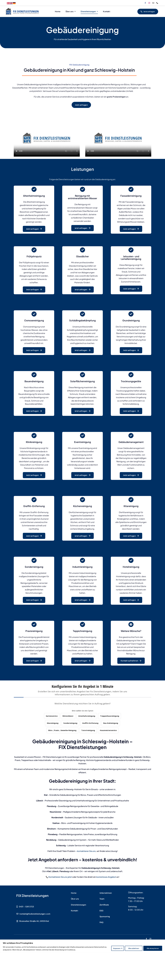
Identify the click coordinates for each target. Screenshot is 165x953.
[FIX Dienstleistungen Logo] (22, 8)
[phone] (157, 3)
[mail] (153, 3)
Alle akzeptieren (153, 948)
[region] (82, 946)
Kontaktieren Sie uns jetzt (60, 877)
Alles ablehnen (133, 948)
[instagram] (149, 3)
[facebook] (145, 3)
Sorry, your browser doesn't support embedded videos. (47, 138)
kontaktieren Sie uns (86, 851)
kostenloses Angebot (106, 877)
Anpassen (117, 948)
